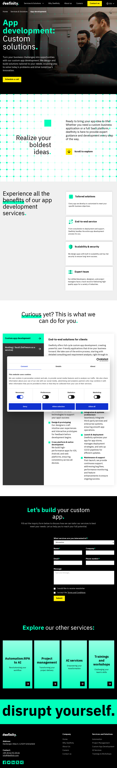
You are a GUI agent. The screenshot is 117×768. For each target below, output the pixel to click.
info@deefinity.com (11, 756)
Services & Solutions (19, 12)
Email (57, 559)
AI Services (96, 750)
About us (68, 3)
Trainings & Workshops (101, 754)
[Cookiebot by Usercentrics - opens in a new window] (98, 359)
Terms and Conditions (76, 593)
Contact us (95, 3)
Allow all (91, 406)
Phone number (93, 559)
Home (5, 12)
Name (57, 549)
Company (90, 549)
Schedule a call (12, 79)
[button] (34, 3)
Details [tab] (58, 366)
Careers (79, 3)
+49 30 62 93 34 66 (11, 753)
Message (58, 569)
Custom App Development (103, 747)
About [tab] (92, 366)
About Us (66, 747)
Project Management (101, 743)
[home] (11, 3)
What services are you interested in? (71, 538)
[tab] (23, 338)
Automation (97, 739)
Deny (25, 406)
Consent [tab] (24, 366)
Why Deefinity (54, 3)
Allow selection (58, 406)
